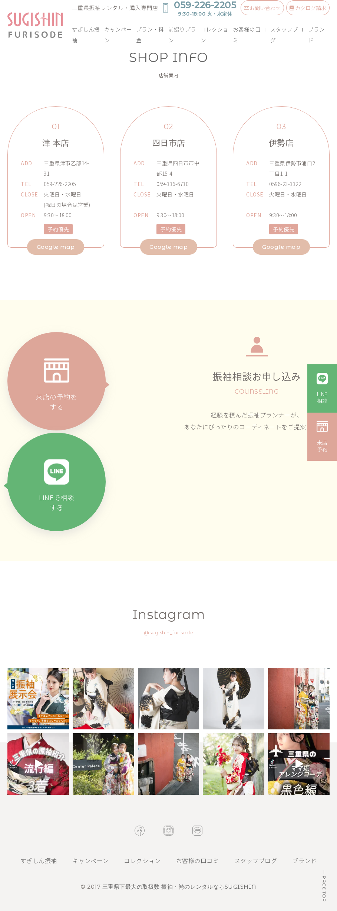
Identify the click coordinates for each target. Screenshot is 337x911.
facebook (139, 830)
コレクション (214, 34)
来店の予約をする (56, 401)
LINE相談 (322, 397)
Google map (56, 246)
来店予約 (322, 446)
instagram (168, 830)
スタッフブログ (287, 34)
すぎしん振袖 (86, 34)
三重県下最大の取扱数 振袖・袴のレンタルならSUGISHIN (179, 886)
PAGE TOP (324, 888)
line (197, 830)
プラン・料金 (150, 34)
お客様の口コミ (249, 34)
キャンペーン (118, 34)
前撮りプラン (182, 34)
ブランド (316, 34)
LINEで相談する (56, 502)
